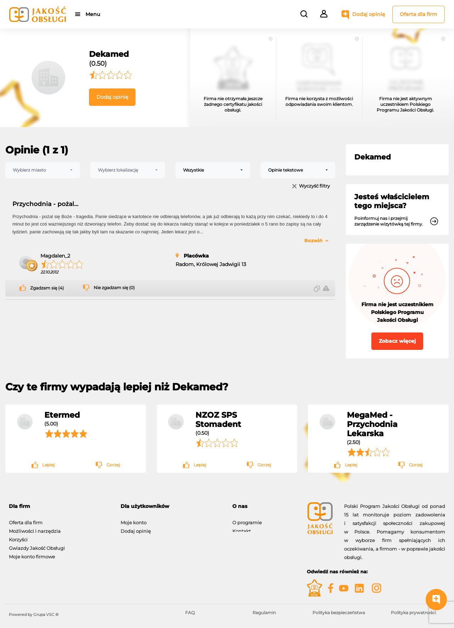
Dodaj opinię (368, 14)
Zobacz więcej (397, 341)
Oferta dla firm (418, 14)
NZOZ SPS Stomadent (218, 419)
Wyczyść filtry (314, 186)
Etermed (62, 414)
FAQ (190, 612)
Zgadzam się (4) (47, 288)
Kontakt (241, 527)
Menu (93, 14)
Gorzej (113, 464)
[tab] (264, 506)
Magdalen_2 (55, 256)
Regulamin (264, 612)
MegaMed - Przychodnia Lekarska (372, 424)
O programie (247, 519)
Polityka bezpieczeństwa (338, 612)
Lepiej (48, 464)
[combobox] (42, 170)
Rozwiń (313, 240)
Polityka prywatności (413, 612)
